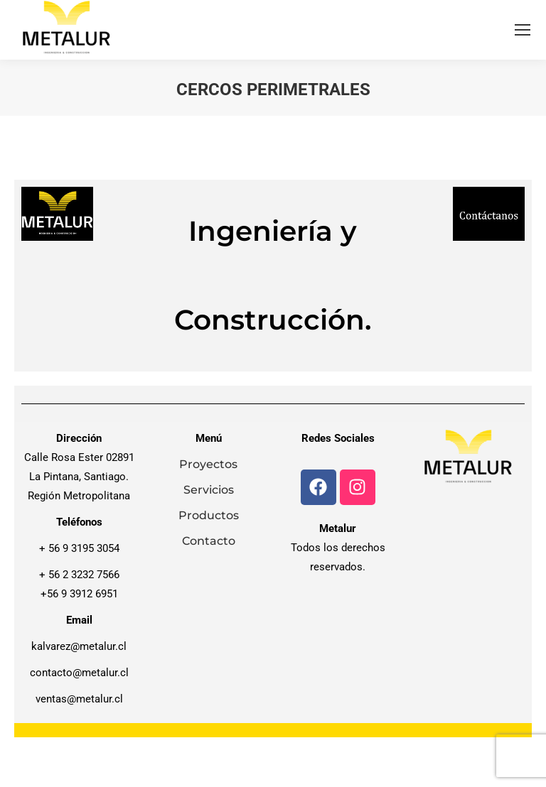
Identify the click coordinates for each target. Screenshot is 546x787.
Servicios (208, 489)
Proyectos (208, 464)
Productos (208, 515)
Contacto (208, 541)
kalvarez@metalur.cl (79, 646)
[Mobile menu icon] (522, 30)
